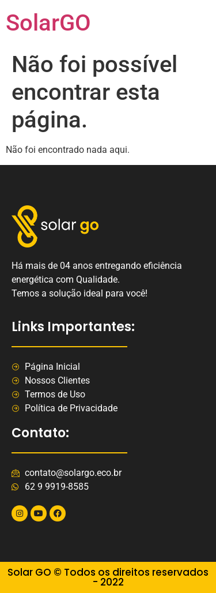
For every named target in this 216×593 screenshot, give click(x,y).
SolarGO (48, 22)
